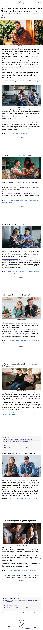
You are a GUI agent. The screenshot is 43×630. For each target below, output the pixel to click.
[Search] (38, 2)
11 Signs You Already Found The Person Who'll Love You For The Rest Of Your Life (22, 445)
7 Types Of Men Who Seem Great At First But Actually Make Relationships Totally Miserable (21, 601)
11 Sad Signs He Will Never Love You (17, 133)
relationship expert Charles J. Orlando (18, 333)
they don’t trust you (20, 117)
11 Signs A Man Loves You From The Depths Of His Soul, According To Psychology (20, 448)
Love (6, 6)
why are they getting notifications (26, 187)
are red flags (33, 331)
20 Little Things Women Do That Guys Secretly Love (16, 441)
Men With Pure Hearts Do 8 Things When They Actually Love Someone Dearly (20, 608)
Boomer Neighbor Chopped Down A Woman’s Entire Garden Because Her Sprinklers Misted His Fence (21, 604)
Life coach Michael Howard (10, 259)
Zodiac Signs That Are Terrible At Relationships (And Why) (18, 439)
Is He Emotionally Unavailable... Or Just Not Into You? (22, 499)
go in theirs (20, 548)
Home (2, 6)
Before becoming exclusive (10, 192)
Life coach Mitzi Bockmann (9, 121)
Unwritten (3, 17)
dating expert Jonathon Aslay (19, 193)
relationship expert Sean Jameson (17, 406)
